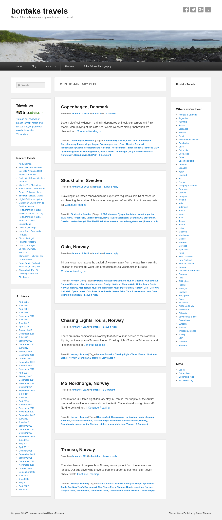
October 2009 (25, 468)
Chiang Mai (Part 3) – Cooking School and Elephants (29, 273)
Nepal (181, 253)
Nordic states (118, 147)
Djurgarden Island (127, 214)
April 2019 (24, 326)
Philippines (184, 281)
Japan (181, 221)
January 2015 (25, 376)
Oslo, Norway (75, 246)
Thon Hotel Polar (99, 490)
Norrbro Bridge (94, 217)
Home (19, 66)
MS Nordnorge (101, 420)
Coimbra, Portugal (27, 227)
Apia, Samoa (25, 164)
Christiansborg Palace (72, 144)
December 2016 (26, 355)
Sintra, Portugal (26, 238)
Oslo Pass (91, 291)
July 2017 (23, 348)
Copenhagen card (109, 144)
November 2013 (26, 411)
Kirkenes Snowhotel (81, 420)
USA (181, 338)
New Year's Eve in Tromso (111, 487)
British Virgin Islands (188, 139)
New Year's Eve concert (84, 487)
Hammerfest (103, 417)
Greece (182, 192)
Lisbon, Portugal (27, 245)
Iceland (182, 199)
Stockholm (76, 214)
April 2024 (24, 309)
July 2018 (23, 337)
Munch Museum (135, 280)
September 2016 (27, 362)
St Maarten (184, 309)
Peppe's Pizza (68, 490)
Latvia (181, 228)
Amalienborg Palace (114, 140)
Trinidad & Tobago (187, 331)
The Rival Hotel (95, 221)
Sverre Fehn (118, 291)
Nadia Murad (151, 280)
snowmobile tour (116, 424)
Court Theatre (126, 144)
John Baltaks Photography (97, 66)
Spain (181, 299)
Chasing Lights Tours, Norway (92, 320)
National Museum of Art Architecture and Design (86, 284)
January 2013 (25, 426)
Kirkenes (65, 420)
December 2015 (26, 369)
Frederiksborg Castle (72, 147)
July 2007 (23, 475)
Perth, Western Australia (30, 167)
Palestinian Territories (189, 270)
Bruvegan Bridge (133, 483)
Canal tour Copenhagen (138, 140)
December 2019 (26, 316)
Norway (75, 280)
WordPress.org (186, 380)
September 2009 (27, 472)
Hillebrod (105, 147)
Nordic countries (135, 487)
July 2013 (23, 418)
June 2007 (24, 479)
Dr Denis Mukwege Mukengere (110, 280)
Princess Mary (151, 147)
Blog (34, 66)
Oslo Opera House (75, 291)
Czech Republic (186, 161)
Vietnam (183, 345)
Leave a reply (111, 187)
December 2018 (26, 333)
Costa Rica (184, 154)
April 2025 (24, 302)
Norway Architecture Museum (85, 288)
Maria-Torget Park (76, 217)
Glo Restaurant (92, 147)
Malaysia (183, 231)
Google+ (201, 9)
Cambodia (184, 143)
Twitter (193, 9)
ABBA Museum (109, 214)
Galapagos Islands (188, 185)
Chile (181, 146)
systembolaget (78, 221)
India (181, 203)
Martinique (184, 235)
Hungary (183, 196)
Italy (181, 217)
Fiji (180, 178)
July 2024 (23, 305)
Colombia (183, 150)
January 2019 (25, 330)
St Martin (183, 313)
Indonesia (183, 207)
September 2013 (27, 415)
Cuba (181, 157)
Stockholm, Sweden (81, 180)
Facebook (186, 9)
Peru (181, 277)
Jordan (182, 224)
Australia (183, 122)
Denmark (90, 140)
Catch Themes (203, 513)
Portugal (183, 288)
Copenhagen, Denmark (85, 106)
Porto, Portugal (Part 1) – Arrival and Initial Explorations (31, 220)
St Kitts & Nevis (186, 306)
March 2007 (24, 489)
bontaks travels (39, 11)
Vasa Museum (111, 221)
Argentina (183, 118)
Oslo (82, 280)
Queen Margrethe (70, 151)
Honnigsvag (117, 417)
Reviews (69, 66)
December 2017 (26, 344)
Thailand (183, 327)
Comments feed (186, 377)
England (183, 175)
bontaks (96, 113)
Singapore (184, 295)
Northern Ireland (186, 263)
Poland (182, 285)
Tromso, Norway (78, 449)
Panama (183, 274)
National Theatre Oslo (124, 284)
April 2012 (24, 447)
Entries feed (184, 373)
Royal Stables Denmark (141, 151)
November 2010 (26, 465)
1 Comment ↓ (111, 113)
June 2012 (24, 440)
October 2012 (25, 433)
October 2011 (25, 450)
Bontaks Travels (185, 84)
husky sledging (146, 417)
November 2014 (26, 383)
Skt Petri (92, 155)
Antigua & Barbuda (188, 114)
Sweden (87, 214)
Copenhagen (77, 140)
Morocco (183, 246)
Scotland (183, 292)
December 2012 (26, 429)
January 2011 (25, 458)
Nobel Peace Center (146, 284)
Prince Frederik (135, 147)
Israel (181, 214)
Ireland (182, 210)
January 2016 (25, 365)
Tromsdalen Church (119, 490)
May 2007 (23, 482)
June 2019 (24, 323)
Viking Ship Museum (71, 295)
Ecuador (183, 168)
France (182, 182)
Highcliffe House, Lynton (30, 199)
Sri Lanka (183, 302)
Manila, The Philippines (30, 185)
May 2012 (23, 443)
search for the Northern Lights (90, 424)
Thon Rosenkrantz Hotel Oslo (141, 291)
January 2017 (25, 351)
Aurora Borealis (105, 354)
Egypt (181, 171)
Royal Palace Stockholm (116, 217)
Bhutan (182, 132)
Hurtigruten (131, 417)
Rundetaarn (67, 155)
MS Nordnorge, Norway (85, 383)
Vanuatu (183, 341)
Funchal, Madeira (27, 242)
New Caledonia (186, 256)
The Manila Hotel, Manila (31, 195)
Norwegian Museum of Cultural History (122, 288)
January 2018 (25, 341)
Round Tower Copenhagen (114, 151)
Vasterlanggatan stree (131, 221)
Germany (183, 189)
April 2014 (24, 401)
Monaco (182, 242)
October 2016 (25, 358)
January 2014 (25, 404)
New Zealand (185, 260)
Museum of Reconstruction (124, 420)
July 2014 (23, 394)
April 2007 (24, 486)
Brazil (181, 136)
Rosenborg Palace (89, 151)
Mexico (182, 239)
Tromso (84, 354)
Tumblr (208, 9)
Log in (181, 369)
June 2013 (24, 422)
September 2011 (27, 454)
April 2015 (24, 373)
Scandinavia (80, 155)
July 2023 (23, 312)
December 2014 (26, 380)
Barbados (183, 129)
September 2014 (27, 390)
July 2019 (23, 319)
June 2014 (24, 397)
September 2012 (27, 436)
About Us (51, 66)
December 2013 (26, 408)
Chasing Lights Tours (126, 354)
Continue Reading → (89, 131)
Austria (182, 125)
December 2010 (26, 461)
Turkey (182, 334)
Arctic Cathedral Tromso (110, 483)
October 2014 (25, 387)
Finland (142, 354)
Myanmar (183, 249)
